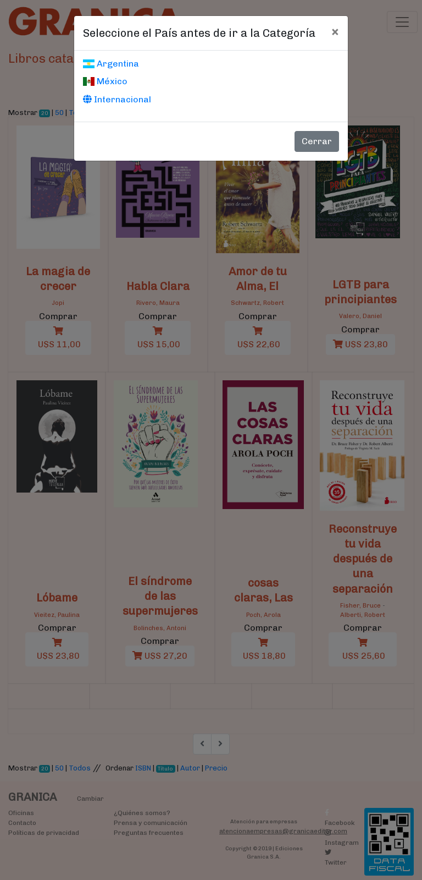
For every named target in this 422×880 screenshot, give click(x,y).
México (105, 81)
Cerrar (317, 141)
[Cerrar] (335, 31)
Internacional (117, 99)
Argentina (111, 63)
